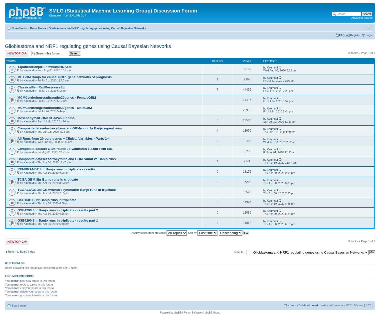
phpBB (177, 312)
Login (369, 35)
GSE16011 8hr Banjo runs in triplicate (46, 200)
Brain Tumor (38, 28)
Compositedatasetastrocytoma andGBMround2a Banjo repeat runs (69, 128)
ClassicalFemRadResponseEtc (41, 87)
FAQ (342, 35)
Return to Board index (21, 251)
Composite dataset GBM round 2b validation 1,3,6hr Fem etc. (65, 149)
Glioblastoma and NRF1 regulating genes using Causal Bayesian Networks (97, 28)
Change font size (369, 27)
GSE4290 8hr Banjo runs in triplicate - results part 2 (57, 210)
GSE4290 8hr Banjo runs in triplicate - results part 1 (57, 220)
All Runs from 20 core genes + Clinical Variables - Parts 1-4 (63, 138)
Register (355, 35)
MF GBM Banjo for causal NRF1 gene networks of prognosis (64, 77)
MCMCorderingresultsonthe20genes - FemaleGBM (56, 97)
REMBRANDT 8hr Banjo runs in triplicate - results (56, 169)
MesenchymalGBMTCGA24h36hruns (46, 118)
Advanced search (362, 17)
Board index (20, 28)
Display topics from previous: (159, 232)
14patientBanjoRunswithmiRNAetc (44, 67)
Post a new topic (17, 53)
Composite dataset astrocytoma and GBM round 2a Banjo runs (66, 159)
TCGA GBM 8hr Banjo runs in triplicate (47, 179)
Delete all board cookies (313, 305)
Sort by (202, 232)
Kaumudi (29, 70)
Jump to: (239, 252)
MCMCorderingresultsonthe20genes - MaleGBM (54, 108)
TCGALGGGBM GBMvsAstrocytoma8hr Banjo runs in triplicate (66, 190)
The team (290, 305)
